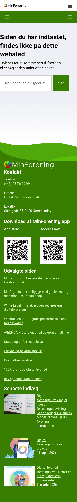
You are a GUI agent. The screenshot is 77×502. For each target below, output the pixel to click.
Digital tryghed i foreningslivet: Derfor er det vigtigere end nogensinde (54, 474)
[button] (70, 6)
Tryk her (6, 63)
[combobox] (26, 83)
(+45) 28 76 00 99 (17, 184)
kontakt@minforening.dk (22, 197)
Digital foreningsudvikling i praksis (51, 444)
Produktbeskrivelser (18, 360)
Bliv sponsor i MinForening (23, 379)
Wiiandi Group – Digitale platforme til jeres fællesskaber (35, 321)
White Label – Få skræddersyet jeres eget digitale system (33, 307)
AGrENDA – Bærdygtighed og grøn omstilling (36, 332)
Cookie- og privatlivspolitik (23, 351)
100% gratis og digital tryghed (25, 369)
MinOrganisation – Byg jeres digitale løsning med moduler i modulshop (36, 294)
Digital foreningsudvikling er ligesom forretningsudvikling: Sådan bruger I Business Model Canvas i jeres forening (54, 408)
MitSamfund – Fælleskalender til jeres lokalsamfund (31, 280)
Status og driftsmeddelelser (24, 342)
